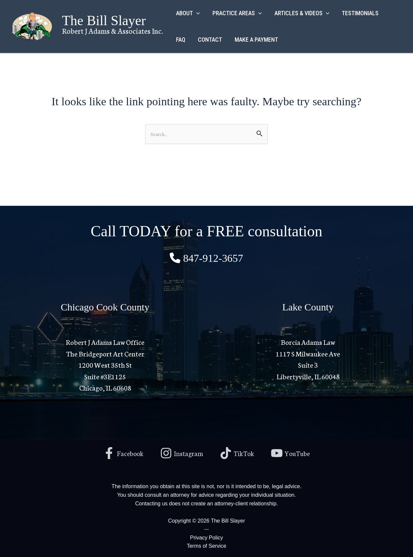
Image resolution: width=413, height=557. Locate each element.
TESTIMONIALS (357, 13)
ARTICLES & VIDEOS (300, 13)
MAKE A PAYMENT (254, 39)
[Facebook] (120, 452)
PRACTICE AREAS (236, 13)
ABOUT (188, 13)
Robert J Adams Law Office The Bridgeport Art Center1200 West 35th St (105, 352)
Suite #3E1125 (105, 375)
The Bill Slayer (104, 20)
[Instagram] (181, 452)
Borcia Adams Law (308, 341)
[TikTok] (238, 452)
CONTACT (209, 39)
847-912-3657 (213, 257)
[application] (196, 13)
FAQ (180, 39)
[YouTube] (293, 452)
